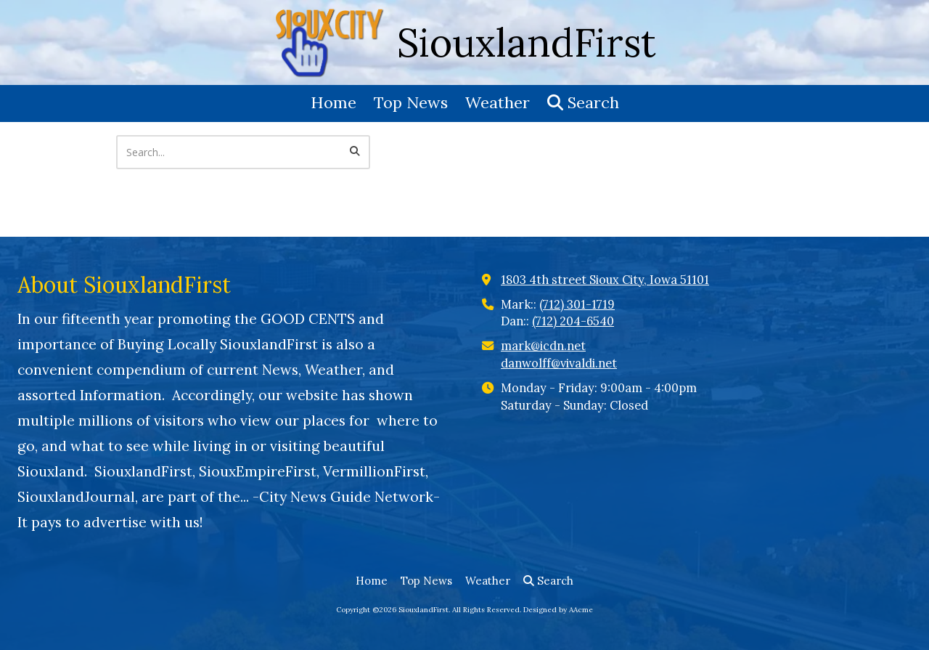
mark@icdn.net (543, 345)
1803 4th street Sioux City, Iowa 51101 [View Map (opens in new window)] (605, 279)
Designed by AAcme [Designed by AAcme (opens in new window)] (558, 609)
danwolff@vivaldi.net (559, 363)
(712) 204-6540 (573, 321)
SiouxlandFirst (526, 42)
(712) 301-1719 (577, 304)
